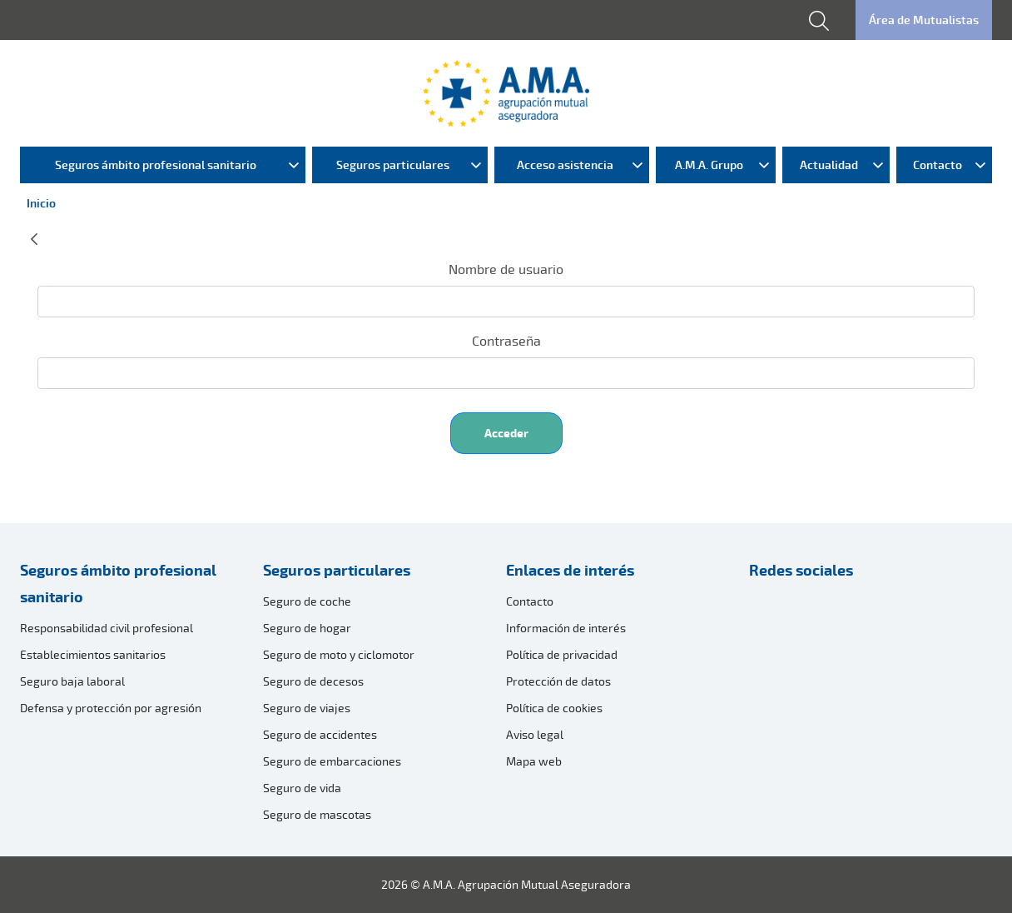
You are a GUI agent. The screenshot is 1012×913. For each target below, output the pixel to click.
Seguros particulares (336, 570)
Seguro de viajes (306, 708)
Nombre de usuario (506, 269)
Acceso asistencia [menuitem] (565, 164)
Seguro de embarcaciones (332, 761)
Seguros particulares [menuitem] (392, 164)
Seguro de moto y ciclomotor (338, 654)
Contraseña (506, 341)
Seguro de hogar (307, 628)
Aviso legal (534, 734)
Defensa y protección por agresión (110, 708)
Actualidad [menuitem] (829, 164)
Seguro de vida (302, 788)
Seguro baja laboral (72, 681)
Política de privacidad (562, 654)
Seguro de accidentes (320, 734)
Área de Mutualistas (924, 19)
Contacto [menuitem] (937, 164)
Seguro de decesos (313, 681)
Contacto (529, 601)
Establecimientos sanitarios (93, 654)
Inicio (41, 203)
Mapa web (534, 761)
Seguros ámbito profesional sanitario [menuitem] (155, 164)
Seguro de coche (307, 601)
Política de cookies (554, 708)
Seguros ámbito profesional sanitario (118, 583)
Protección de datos (558, 681)
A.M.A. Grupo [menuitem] (709, 164)
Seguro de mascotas (317, 814)
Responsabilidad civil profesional (106, 628)
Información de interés (566, 628)
